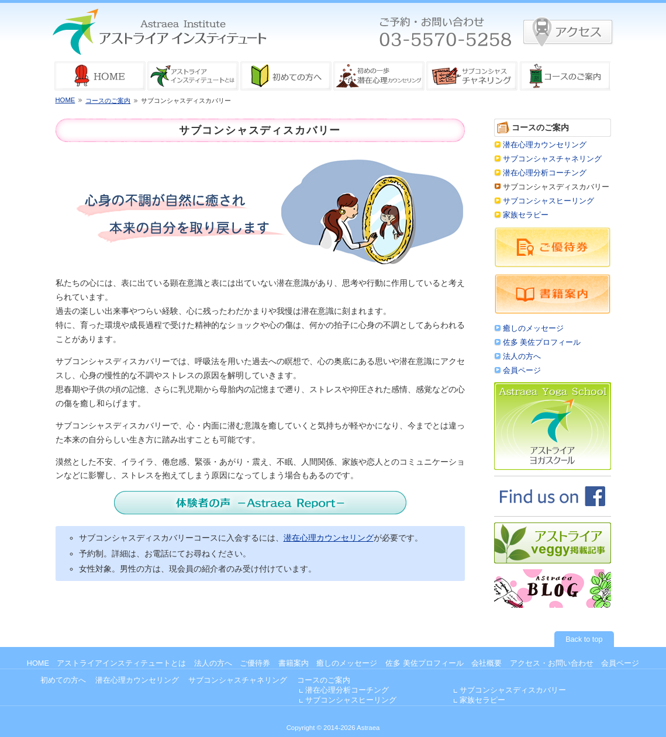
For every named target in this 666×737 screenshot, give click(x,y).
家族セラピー (525, 215)
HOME (65, 99)
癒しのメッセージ (533, 328)
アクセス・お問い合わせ (551, 663)
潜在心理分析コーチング (544, 173)
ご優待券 (255, 663)
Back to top (583, 639)
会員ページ (522, 370)
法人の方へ (522, 356)
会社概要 (486, 663)
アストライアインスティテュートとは (121, 663)
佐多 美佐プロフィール (542, 342)
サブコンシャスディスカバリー (513, 690)
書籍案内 (293, 663)
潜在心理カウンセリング (329, 537)
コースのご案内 (107, 100)
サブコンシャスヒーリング (548, 201)
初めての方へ (63, 680)
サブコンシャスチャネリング (552, 159)
